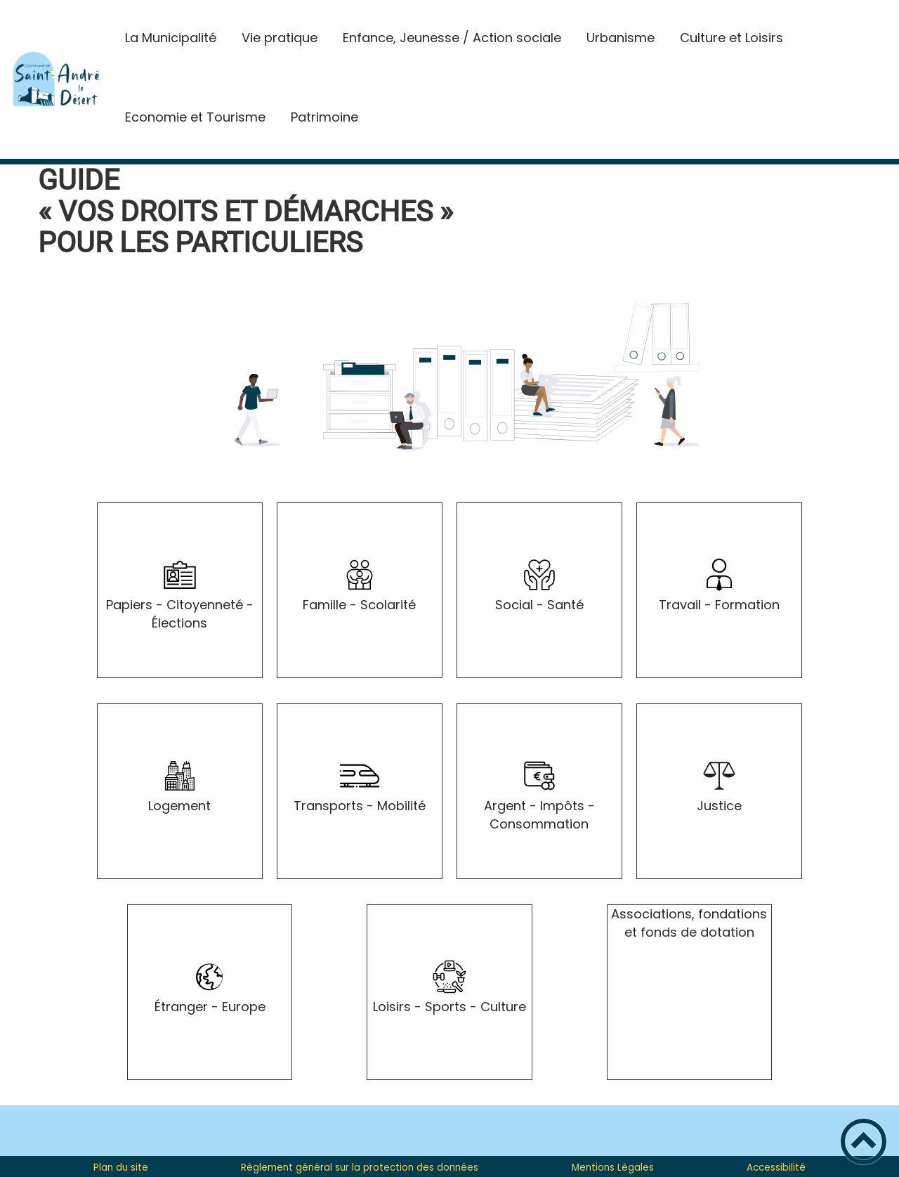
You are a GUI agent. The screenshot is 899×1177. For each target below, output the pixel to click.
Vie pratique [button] (279, 37)
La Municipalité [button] (170, 37)
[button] (863, 1141)
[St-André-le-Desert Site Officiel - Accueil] (56, 79)
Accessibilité (776, 1167)
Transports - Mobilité (360, 805)
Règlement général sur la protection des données (359, 1167)
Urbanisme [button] (620, 37)
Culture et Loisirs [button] (731, 37)
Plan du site (120, 1167)
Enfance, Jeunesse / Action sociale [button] (452, 37)
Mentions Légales (613, 1167)
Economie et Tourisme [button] (195, 117)
